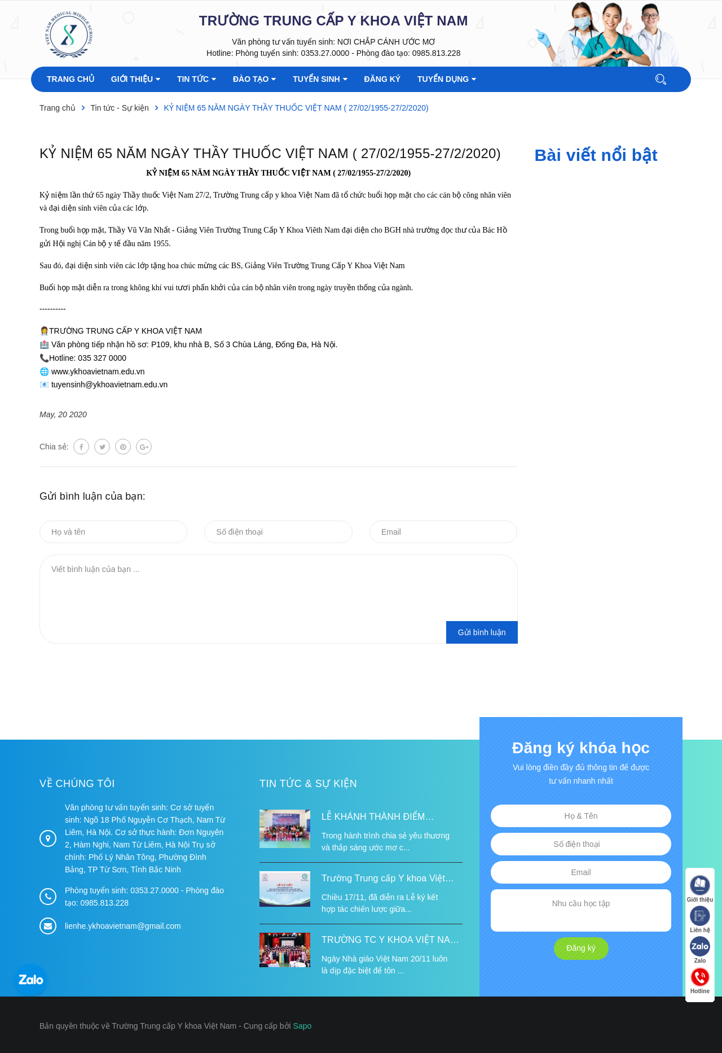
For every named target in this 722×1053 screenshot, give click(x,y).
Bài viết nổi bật (596, 155)
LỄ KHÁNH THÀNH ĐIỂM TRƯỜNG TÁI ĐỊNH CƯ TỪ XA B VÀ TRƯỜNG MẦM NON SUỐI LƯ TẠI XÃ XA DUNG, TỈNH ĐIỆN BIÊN (390, 818)
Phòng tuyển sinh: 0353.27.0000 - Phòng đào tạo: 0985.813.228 (347, 53)
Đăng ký (580, 947)
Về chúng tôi (77, 783)
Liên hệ (699, 920)
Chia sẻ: (54, 446)
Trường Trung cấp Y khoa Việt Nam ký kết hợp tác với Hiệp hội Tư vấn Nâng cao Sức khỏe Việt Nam (388, 879)
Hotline (699, 981)
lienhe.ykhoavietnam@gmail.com (123, 925)
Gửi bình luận (482, 632)
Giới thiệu (699, 889)
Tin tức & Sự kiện (308, 783)
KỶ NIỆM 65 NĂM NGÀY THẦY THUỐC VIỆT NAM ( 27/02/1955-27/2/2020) (270, 153)
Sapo (302, 1025)
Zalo (699, 950)
